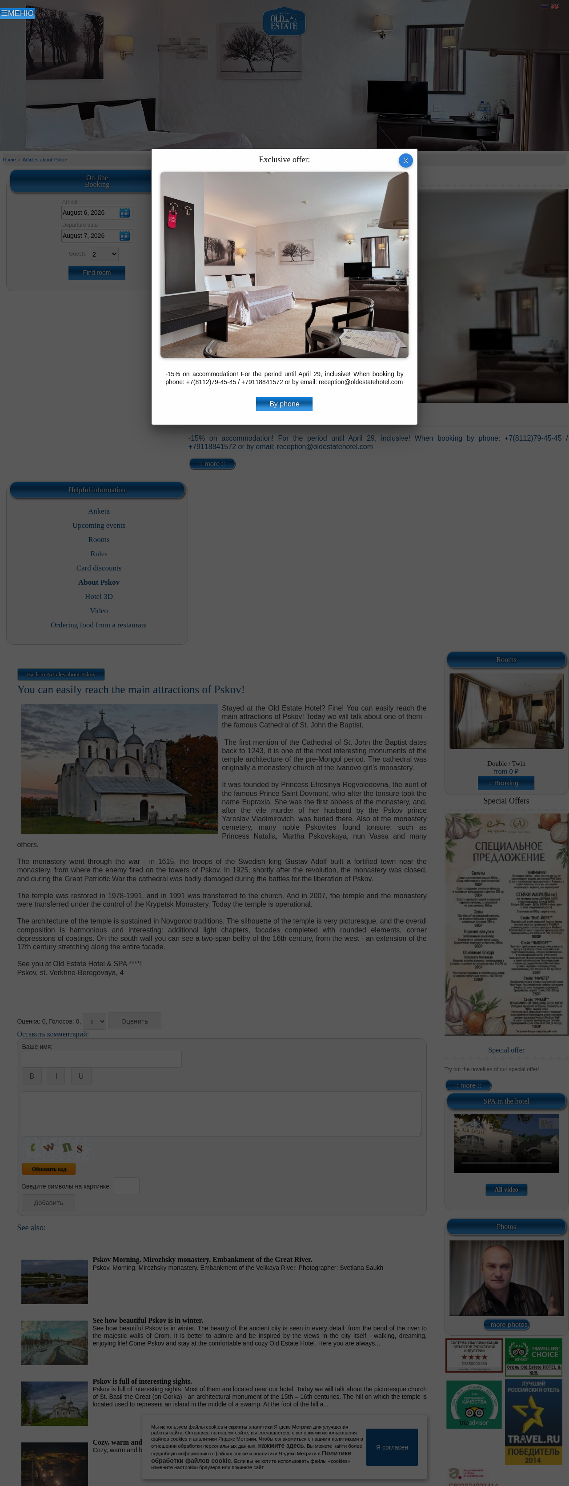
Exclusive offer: (284, 159)
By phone (284, 404)
